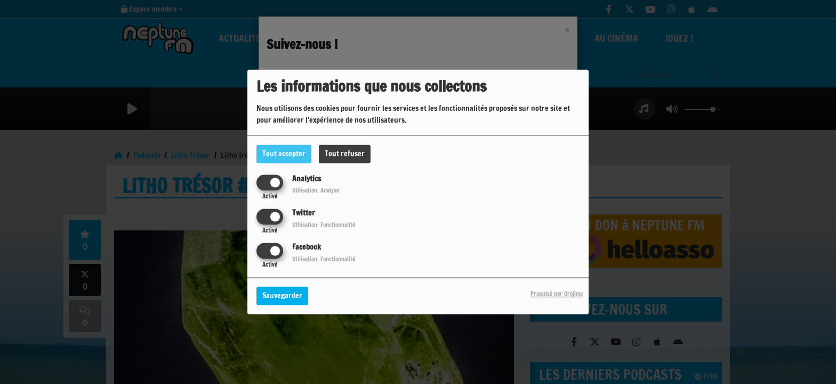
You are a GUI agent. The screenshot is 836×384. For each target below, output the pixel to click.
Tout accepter (284, 153)
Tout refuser (345, 153)
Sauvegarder (282, 296)
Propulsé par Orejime (556, 294)
